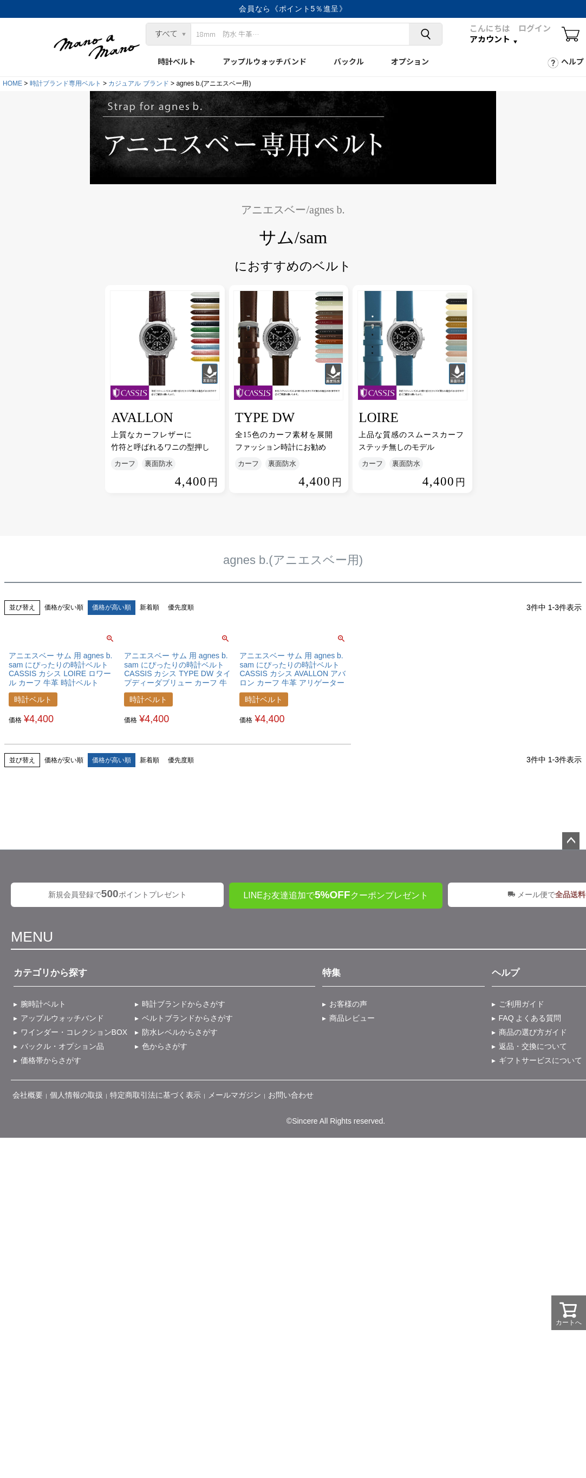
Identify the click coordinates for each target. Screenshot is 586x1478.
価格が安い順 (63, 607)
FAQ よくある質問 (530, 1018)
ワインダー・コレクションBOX (74, 1032)
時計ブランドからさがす (183, 1004)
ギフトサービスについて (540, 1060)
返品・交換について (533, 1046)
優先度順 (181, 607)
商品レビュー (352, 1018)
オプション (410, 61)
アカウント (490, 39)
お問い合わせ (291, 1095)
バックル (349, 61)
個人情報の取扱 (76, 1095)
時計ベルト (177, 61)
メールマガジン (234, 1095)
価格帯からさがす (51, 1060)
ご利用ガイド (521, 1004)
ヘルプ (572, 61)
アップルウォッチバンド (265, 61)
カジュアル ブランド (138, 83)
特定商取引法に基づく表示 (155, 1095)
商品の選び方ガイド (533, 1032)
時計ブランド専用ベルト (65, 83)
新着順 (149, 607)
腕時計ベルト (43, 1004)
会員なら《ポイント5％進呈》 (293, 8)
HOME (12, 83)
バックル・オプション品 (62, 1046)
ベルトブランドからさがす (187, 1018)
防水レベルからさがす (180, 1032)
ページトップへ (571, 841)
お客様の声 (348, 1004)
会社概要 (27, 1095)
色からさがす (164, 1046)
